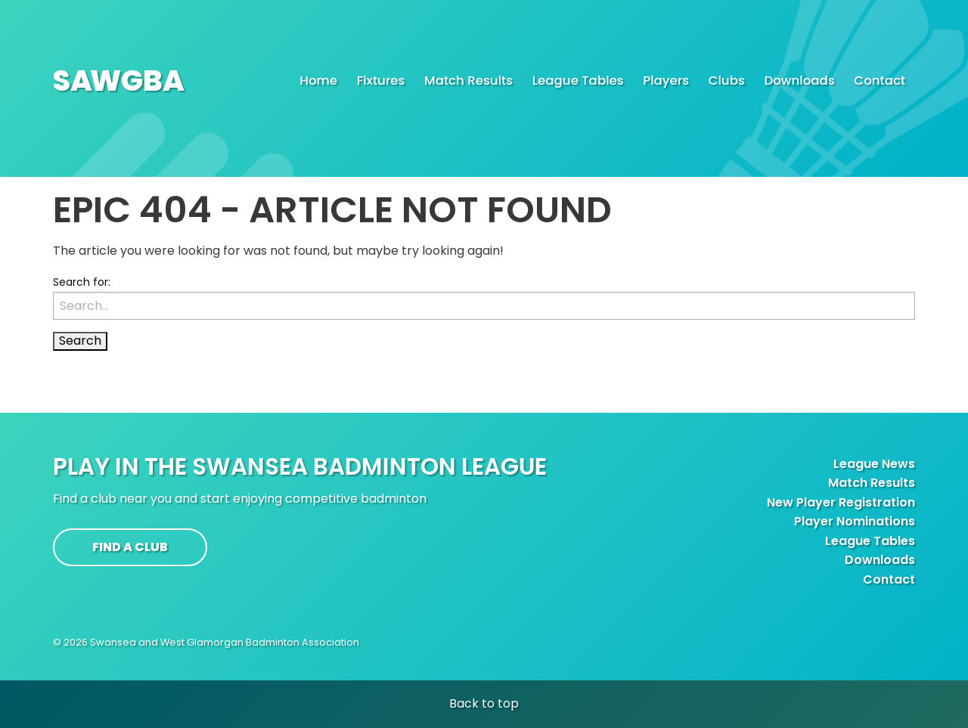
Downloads (880, 559)
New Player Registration (841, 502)
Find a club (130, 547)
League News (874, 463)
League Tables (870, 541)
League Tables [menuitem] (578, 80)
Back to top (484, 703)
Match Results (871, 482)
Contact (889, 579)
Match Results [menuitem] (468, 80)
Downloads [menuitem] (799, 80)
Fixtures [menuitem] (381, 80)
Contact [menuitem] (879, 80)
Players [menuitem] (666, 80)
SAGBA (119, 80)
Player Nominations (854, 521)
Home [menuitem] (318, 80)
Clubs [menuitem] (727, 80)
